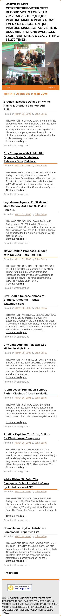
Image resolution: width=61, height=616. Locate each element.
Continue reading (16, 141)
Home (8, 87)
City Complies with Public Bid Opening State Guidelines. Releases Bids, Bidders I (24, 157)
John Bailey (41, 114)
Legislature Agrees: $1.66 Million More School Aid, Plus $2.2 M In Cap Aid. (25, 206)
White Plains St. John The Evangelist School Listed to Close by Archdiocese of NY (26, 483)
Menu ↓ (51, 87)
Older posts (11, 573)
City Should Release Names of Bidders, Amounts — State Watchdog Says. (24, 299)
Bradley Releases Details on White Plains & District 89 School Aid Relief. (27, 105)
